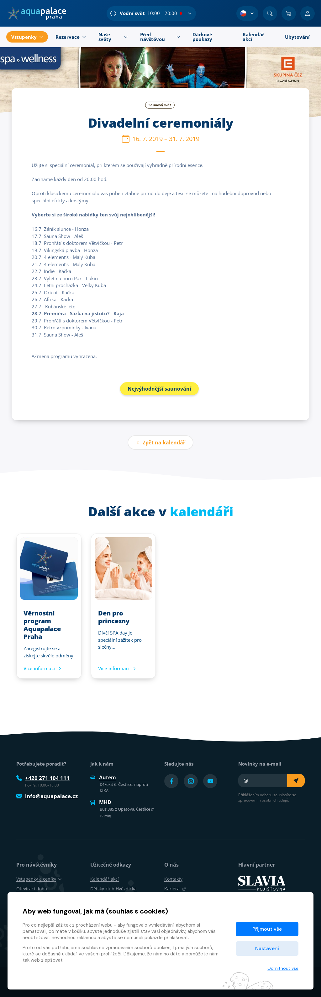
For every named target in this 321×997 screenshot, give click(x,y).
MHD (100, 802)
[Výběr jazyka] (247, 13)
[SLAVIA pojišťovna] (261, 882)
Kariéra (175, 889)
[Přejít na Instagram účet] (191, 781)
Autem (103, 777)
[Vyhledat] (270, 13)
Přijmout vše (267, 929)
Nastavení (267, 948)
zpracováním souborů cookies (138, 947)
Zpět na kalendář (160, 442)
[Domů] (36, 13)
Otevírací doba (31, 889)
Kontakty (173, 879)
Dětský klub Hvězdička (113, 889)
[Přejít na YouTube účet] (210, 781)
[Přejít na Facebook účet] (171, 781)
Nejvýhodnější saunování (159, 388)
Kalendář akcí (104, 879)
